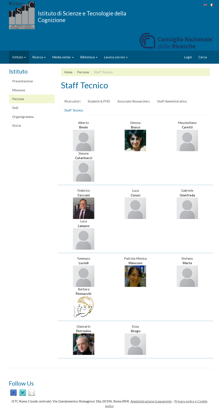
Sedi (15, 108)
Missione (18, 90)
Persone (18, 99)
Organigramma (23, 117)
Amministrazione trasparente (151, 401)
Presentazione (22, 81)
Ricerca (39, 57)
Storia (16, 125)
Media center (63, 57)
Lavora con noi (116, 57)
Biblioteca (89, 57)
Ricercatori (72, 101)
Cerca (202, 57)
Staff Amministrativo (172, 101)
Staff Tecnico (75, 111)
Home (68, 72)
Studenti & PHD (99, 101)
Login (188, 57)
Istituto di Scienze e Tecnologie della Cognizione (82, 16)
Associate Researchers (133, 101)
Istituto (19, 57)
